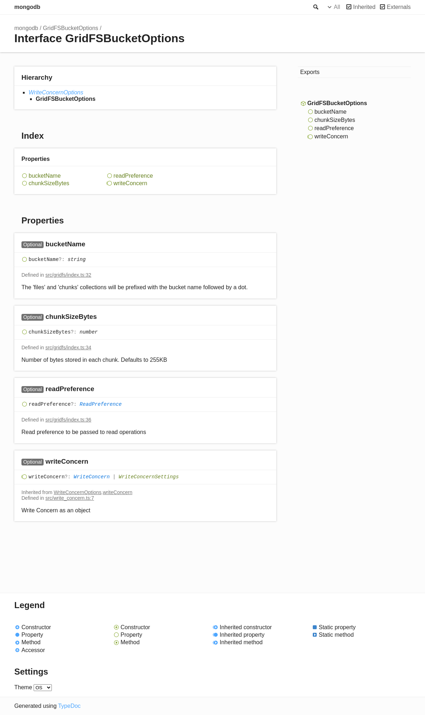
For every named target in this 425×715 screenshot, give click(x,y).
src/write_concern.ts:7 (69, 498)
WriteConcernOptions (56, 92)
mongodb (27, 7)
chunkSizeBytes (49, 183)
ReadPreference (101, 405)
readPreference (133, 176)
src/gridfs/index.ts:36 (68, 420)
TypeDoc (69, 706)
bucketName (45, 176)
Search (315, 7)
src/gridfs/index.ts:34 (68, 347)
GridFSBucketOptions (70, 28)
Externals (399, 7)
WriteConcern (92, 477)
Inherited (364, 7)
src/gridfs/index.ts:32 (68, 275)
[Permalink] (92, 244)
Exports (310, 72)
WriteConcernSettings (149, 477)
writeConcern (130, 183)
